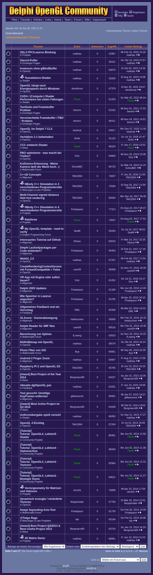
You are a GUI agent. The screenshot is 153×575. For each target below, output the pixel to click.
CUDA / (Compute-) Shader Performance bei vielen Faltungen (41, 98)
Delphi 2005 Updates (33, 288)
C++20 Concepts (30, 174)
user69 (77, 269)
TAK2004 (77, 176)
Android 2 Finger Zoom (35, 358)
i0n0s (77, 138)
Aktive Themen (139, 31)
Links (48, 19)
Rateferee (31, 219)
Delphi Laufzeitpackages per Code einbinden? (38, 249)
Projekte (26, 55)
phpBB (66, 566)
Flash (77, 146)
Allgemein (27, 177)
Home (57, 19)
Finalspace (77, 209)
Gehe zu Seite (113, 551)
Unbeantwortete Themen (118, 31)
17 (136, 551)
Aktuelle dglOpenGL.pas (35, 385)
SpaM (77, 230)
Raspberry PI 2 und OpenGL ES (40, 366)
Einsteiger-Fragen (31, 63)
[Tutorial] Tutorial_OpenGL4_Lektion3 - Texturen (39, 462)
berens (77, 110)
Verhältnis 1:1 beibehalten (36, 137)
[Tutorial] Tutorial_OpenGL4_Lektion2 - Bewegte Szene (39, 475)
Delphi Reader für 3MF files (37, 326)
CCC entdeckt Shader (34, 145)
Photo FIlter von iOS (33, 350)
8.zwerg (77, 335)
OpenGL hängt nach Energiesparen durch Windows (40, 87)
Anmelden (121, 12)
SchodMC (77, 166)
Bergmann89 (77, 377)
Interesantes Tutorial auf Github (40, 239)
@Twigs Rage (29, 518)
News (25, 148)
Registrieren (137, 12)
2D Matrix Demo (35, 538)
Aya (77, 351)
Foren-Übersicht (14, 33)
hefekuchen (77, 319)
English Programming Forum (36, 235)
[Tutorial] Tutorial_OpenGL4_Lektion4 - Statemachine (39, 448)
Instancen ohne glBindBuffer (38, 68)
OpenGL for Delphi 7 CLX (36, 128)
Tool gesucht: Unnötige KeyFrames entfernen (35, 395)
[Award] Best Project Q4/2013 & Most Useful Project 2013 (40, 527)
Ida (77, 519)
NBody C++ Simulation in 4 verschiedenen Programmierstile (41, 186)
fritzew (77, 241)
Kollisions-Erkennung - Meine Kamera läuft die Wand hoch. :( (40, 165)
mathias (77, 53)
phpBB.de (91, 568)
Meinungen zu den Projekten (36, 190)
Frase (77, 99)
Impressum (99, 19)
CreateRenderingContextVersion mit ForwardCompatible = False (41, 268)
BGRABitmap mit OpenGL (36, 342)
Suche (129, 16)
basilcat (77, 130)
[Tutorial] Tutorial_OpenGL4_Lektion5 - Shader (39, 434)
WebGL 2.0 (27, 258)
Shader (26, 80)
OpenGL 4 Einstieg (32, 423)
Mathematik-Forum (31, 169)
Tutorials (25, 19)
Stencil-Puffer (29, 60)
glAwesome (77, 396)
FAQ (119, 16)
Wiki (87, 19)
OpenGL (26, 71)
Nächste (143, 551)
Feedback (27, 313)
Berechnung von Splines (36, 334)
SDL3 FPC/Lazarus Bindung (38, 52)
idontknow (77, 88)
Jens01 (77, 490)
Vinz (77, 155)
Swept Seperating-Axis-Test (38, 509)
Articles (37, 19)
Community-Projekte (32, 440)
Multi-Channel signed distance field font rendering (39, 196)
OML (77, 309)
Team (67, 19)
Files (14, 19)
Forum (78, 19)
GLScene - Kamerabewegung (38, 317)
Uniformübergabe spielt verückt (40, 414)
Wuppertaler (77, 501)
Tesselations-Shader (38, 77)
